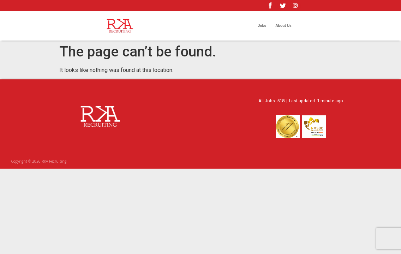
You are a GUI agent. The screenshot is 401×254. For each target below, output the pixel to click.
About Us (283, 26)
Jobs (262, 26)
